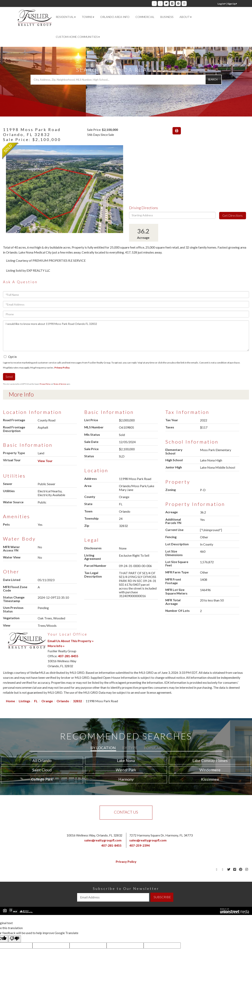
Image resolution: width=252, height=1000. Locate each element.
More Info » (56, 646)
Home (10, 701)
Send (9, 376)
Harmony (126, 779)
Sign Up (232, 3)
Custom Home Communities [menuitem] (78, 36)
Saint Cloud (42, 770)
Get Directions (232, 215)
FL (36, 701)
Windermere (210, 770)
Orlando (63, 701)
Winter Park (126, 770)
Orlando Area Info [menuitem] (114, 17)
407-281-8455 (68, 656)
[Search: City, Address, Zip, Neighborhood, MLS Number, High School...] (126, 80)
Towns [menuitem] (88, 17)
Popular (152, 747)
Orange (47, 701)
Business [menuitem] (167, 17)
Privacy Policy (62, 367)
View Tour (45, 461)
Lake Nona (126, 760)
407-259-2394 (139, 845)
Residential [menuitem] (66, 17)
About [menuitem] (185, 17)
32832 (77, 701)
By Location (103, 747)
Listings (24, 701)
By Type (129, 747)
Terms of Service (60, 384)
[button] (213, 80)
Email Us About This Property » (71, 641)
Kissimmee (210, 779)
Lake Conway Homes (210, 760)
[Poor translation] (14, 938)
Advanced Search (126, 88)
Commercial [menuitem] (144, 17)
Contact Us (126, 812)
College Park (42, 779)
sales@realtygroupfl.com (103, 840)
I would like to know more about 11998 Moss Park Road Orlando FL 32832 (126, 335)
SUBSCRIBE (162, 897)
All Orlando (42, 760)
